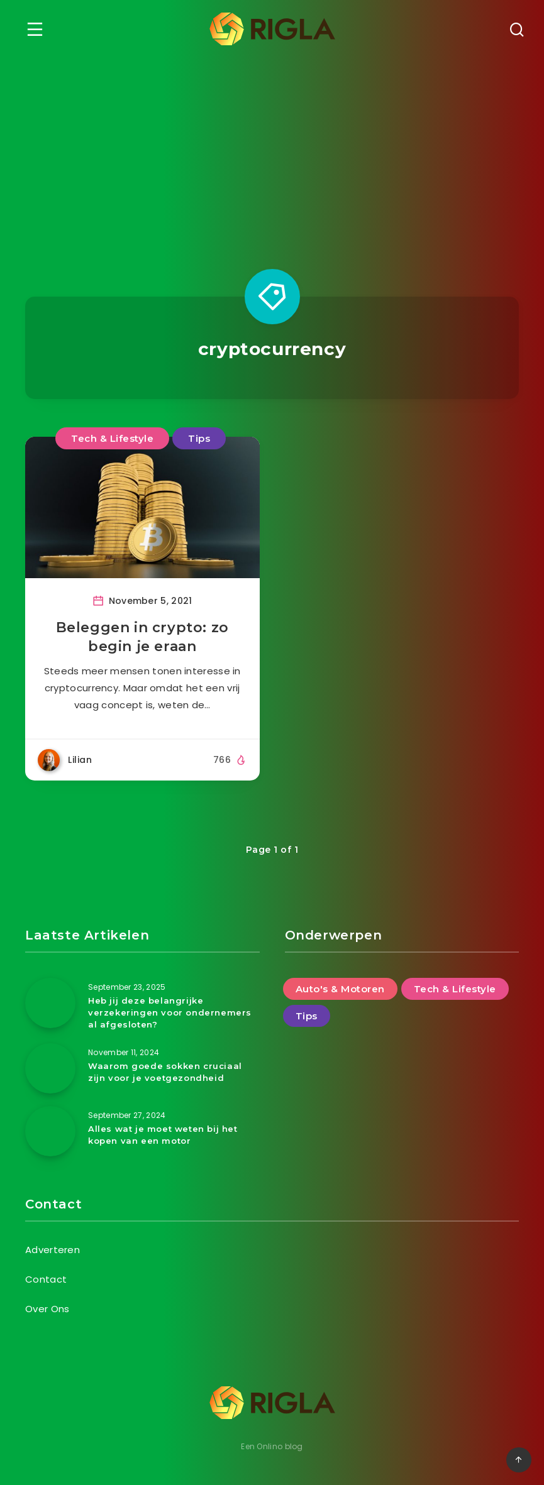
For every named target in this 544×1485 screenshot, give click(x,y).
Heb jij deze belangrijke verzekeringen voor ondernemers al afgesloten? (170, 1012)
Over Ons (47, 1308)
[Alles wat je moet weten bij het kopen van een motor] (50, 1131)
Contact (46, 1279)
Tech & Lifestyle (112, 438)
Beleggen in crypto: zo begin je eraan (142, 637)
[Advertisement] (272, 152)
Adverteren (52, 1249)
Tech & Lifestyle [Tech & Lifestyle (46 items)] (455, 989)
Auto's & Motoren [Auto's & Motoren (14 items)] (340, 989)
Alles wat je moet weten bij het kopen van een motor (163, 1135)
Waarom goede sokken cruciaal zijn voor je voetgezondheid (165, 1072)
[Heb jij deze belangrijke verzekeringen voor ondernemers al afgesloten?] (50, 1003)
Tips (199, 438)
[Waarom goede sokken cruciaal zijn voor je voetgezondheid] (50, 1068)
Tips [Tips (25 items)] (307, 1016)
